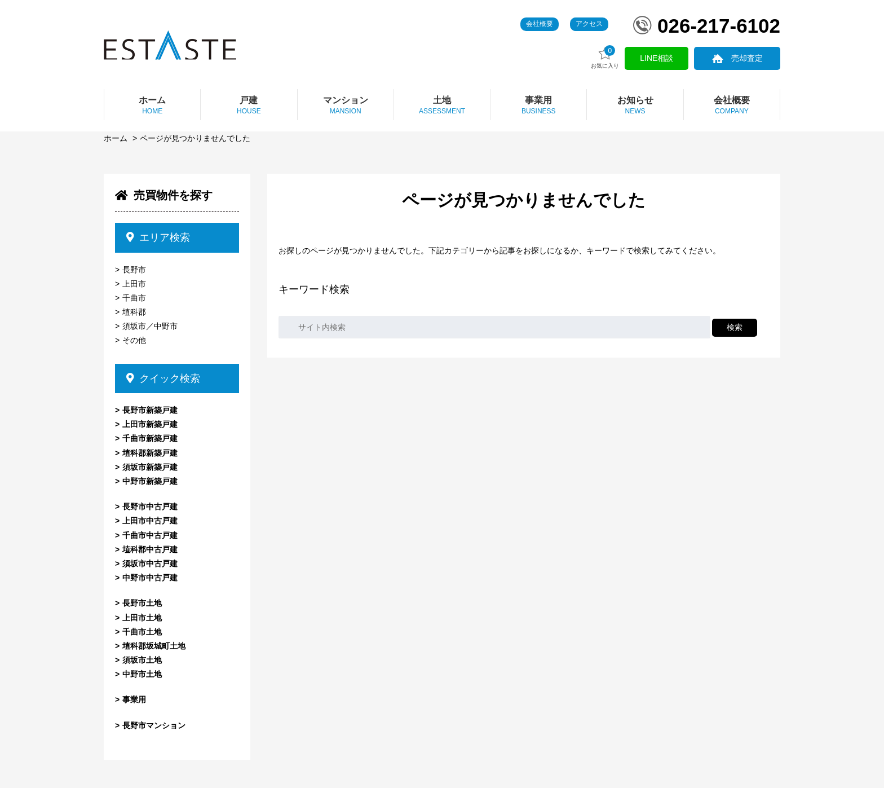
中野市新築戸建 (150, 481)
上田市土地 (142, 617)
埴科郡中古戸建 (150, 549)
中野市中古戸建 (150, 577)
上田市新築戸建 (150, 424)
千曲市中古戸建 (150, 535)
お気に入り (608, 57)
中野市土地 (142, 674)
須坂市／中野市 (150, 326)
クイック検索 (163, 378)
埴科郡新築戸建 (150, 452)
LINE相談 (658, 58)
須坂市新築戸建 (150, 467)
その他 (134, 340)
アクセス (589, 24)
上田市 (134, 283)
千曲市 (134, 297)
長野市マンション (153, 725)
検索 (734, 327)
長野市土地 (142, 602)
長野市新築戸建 (150, 410)
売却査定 (747, 58)
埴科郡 (134, 311)
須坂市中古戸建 (150, 563)
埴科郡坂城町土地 (153, 645)
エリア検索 (158, 237)
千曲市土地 (142, 631)
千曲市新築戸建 (150, 438)
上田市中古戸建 (150, 520)
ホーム (115, 138)
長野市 (134, 269)
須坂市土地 (142, 659)
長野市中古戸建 (150, 506)
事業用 (134, 699)
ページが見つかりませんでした (195, 138)
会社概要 (539, 24)
